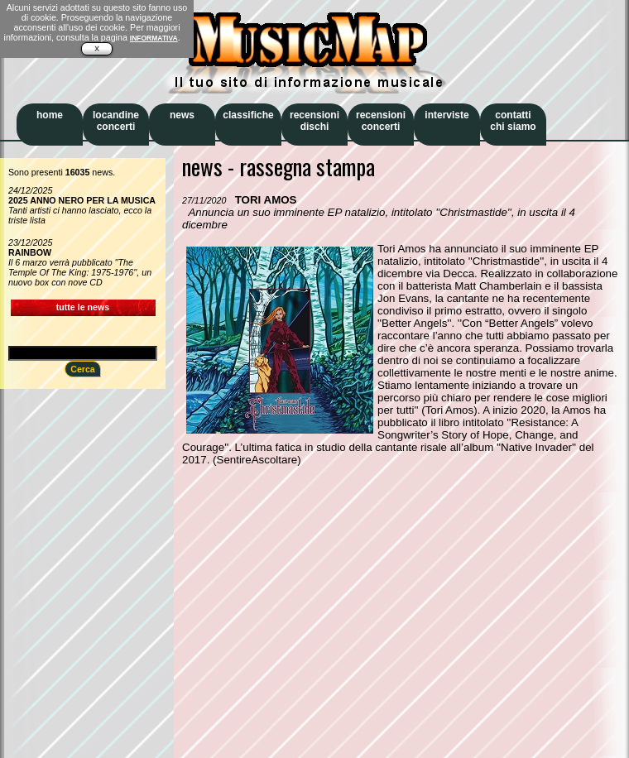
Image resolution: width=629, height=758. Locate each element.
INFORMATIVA (154, 38)
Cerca (83, 369)
